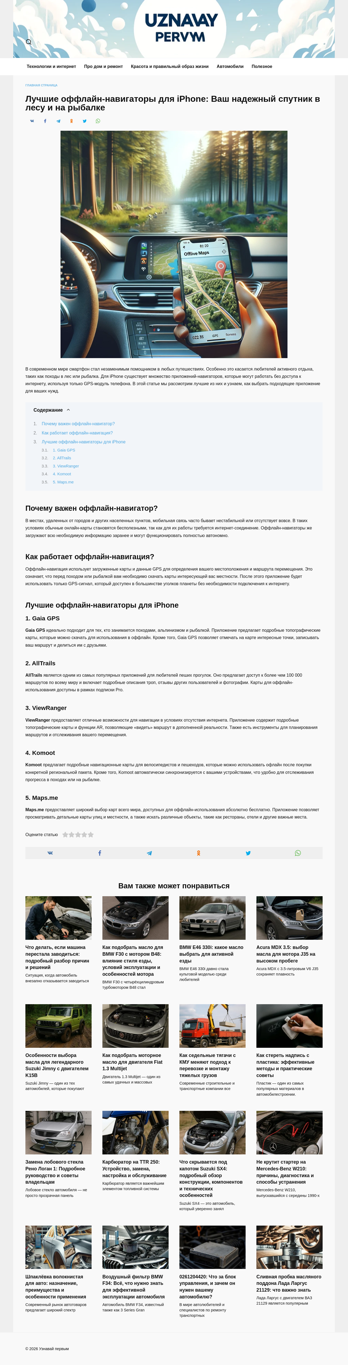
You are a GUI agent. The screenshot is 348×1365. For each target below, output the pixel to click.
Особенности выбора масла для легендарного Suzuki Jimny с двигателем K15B (57, 1065)
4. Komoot (62, 474)
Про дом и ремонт (103, 66)
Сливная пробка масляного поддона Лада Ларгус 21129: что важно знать (289, 1283)
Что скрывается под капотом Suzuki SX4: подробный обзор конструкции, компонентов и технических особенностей (211, 1178)
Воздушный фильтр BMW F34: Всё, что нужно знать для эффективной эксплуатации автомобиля (133, 1286)
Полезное (262, 66)
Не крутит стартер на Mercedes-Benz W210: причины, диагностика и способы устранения (285, 1172)
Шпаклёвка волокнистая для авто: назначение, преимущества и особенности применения (55, 1286)
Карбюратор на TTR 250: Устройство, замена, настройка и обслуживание (134, 1168)
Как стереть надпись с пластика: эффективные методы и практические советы (285, 1065)
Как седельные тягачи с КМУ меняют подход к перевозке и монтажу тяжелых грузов (207, 1065)
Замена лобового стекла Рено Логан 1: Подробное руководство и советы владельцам (55, 1172)
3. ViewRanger (66, 466)
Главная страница (41, 85)
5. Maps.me (63, 482)
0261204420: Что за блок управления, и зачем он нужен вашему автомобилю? (207, 1286)
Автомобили (230, 66)
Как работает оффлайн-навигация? (77, 433)
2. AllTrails (62, 458)
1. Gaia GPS (64, 450)
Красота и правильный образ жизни (170, 66)
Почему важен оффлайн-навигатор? (78, 423)
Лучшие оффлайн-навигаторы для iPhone (84, 442)
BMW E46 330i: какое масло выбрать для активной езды (211, 954)
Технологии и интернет (51, 66)
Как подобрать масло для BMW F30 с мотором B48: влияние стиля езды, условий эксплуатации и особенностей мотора (132, 961)
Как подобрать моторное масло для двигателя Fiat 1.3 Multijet (132, 1062)
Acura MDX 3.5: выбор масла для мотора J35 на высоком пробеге (285, 954)
